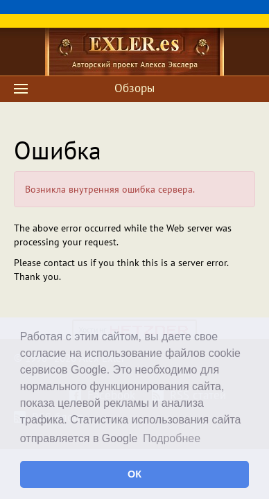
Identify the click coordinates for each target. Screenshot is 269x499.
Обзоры (134, 88)
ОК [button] (134, 474)
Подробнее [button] (171, 438)
